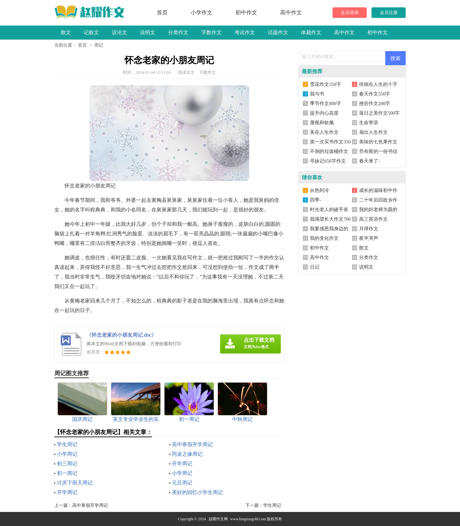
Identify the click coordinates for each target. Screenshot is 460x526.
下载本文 (207, 72)
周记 (98, 45)
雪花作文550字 (325, 84)
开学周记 (182, 463)
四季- (315, 199)
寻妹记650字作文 (328, 161)
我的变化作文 (324, 238)
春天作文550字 (374, 93)
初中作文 (246, 13)
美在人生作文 (324, 132)
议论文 (119, 32)
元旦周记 (182, 482)
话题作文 (278, 32)
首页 (162, 13)
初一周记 (67, 473)
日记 (314, 267)
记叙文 (91, 32)
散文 (66, 32)
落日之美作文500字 (379, 113)
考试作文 (244, 32)
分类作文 (178, 32)
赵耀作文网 (218, 519)
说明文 (147, 32)
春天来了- (369, 161)
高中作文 (291, 13)
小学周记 (67, 454)
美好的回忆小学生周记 (197, 492)
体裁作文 (311, 32)
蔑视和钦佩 (322, 122)
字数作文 (211, 32)
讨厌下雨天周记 (75, 482)
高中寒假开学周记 (192, 444)
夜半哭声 (368, 238)
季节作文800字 (325, 103)
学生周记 (67, 444)
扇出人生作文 (373, 132)
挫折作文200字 (374, 103)
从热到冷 (319, 190)
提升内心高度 (324, 113)
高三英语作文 (373, 219)
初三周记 (67, 463)
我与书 (317, 93)
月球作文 (368, 228)
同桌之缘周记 (187, 454)
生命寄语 (368, 122)
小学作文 (201, 13)
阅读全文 (186, 72)
